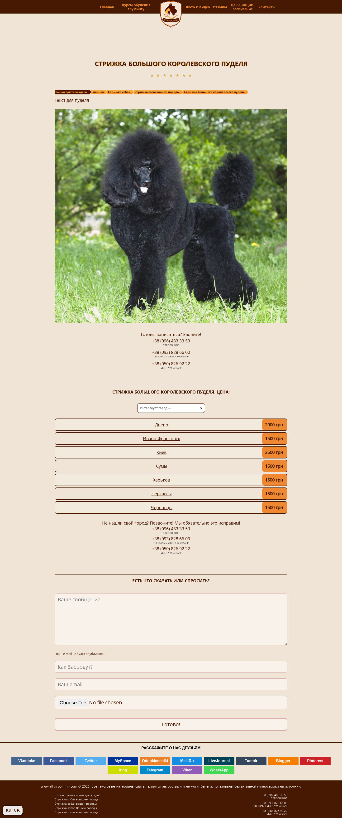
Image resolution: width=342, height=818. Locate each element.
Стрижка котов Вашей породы (76, 808)
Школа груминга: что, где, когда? (77, 795)
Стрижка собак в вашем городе (76, 799)
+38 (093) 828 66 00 (171, 354)
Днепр (161, 425)
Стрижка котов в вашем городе (76, 812)
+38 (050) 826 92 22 (171, 366)
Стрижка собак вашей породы (76, 804)
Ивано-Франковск (161, 438)
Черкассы (162, 494)
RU (8, 810)
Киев (161, 452)
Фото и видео (206, 7)
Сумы (161, 466)
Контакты (272, 7)
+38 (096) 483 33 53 (171, 343)
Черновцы (161, 507)
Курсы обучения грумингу (128, 7)
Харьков (161, 480)
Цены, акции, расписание (249, 7)
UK (17, 810)
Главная (98, 7)
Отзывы (227, 7)
